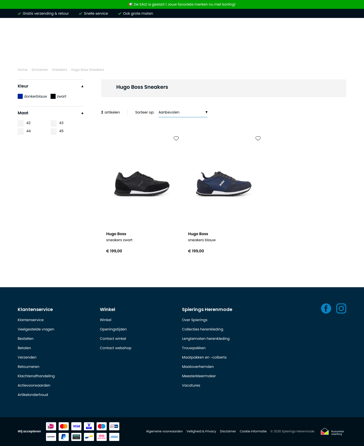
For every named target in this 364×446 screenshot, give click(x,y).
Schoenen (301, 53)
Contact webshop (115, 347)
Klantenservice (35, 309)
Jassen (247, 53)
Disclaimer (228, 431)
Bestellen (26, 338)
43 (61, 122)
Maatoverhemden (198, 366)
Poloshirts (93, 53)
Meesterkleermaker (199, 375)
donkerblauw (32, 96)
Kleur (50, 86)
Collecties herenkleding (202, 329)
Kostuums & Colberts (207, 53)
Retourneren (28, 366)
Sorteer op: (144, 112)
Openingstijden (113, 329)
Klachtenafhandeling (36, 375)
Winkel (107, 309)
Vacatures (191, 385)
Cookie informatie (253, 431)
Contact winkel (113, 338)
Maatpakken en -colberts (204, 357)
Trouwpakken (194, 347)
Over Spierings (195, 319)
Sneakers (59, 69)
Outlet (329, 53)
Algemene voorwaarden (164, 431)
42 (28, 122)
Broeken (165, 53)
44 (28, 130)
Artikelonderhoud (33, 394)
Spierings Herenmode (207, 309)
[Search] (277, 31)
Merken (25, 53)
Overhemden (58, 53)
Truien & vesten (130, 53)
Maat (50, 113)
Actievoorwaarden (34, 385)
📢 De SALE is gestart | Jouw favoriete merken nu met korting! (182, 4)
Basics (273, 53)
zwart (58, 96)
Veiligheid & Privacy (201, 431)
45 (61, 130)
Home (23, 69)
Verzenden (27, 357)
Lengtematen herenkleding (206, 338)
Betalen (24, 347)
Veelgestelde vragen (36, 329)
